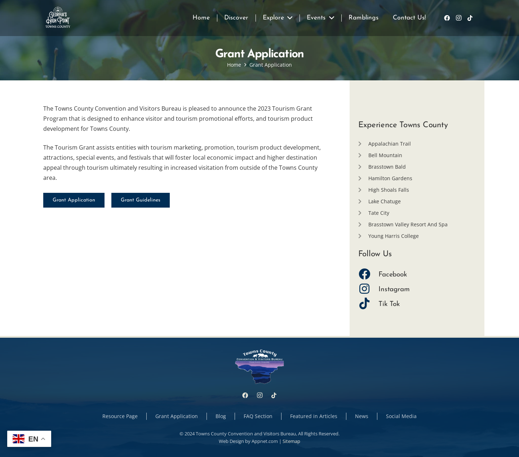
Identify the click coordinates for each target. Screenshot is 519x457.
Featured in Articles (313, 416)
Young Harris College (393, 235)
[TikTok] (470, 18)
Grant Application (176, 416)
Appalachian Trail (389, 143)
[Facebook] (447, 18)
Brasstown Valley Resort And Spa (408, 224)
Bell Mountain (385, 155)
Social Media (401, 416)
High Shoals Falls (388, 189)
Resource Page (120, 416)
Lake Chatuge (384, 201)
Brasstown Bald (387, 166)
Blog (221, 416)
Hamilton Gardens (390, 178)
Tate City (378, 212)
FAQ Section (258, 416)
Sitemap (291, 441)
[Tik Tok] (368, 304)
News (361, 416)
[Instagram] (458, 18)
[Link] (57, 18)
